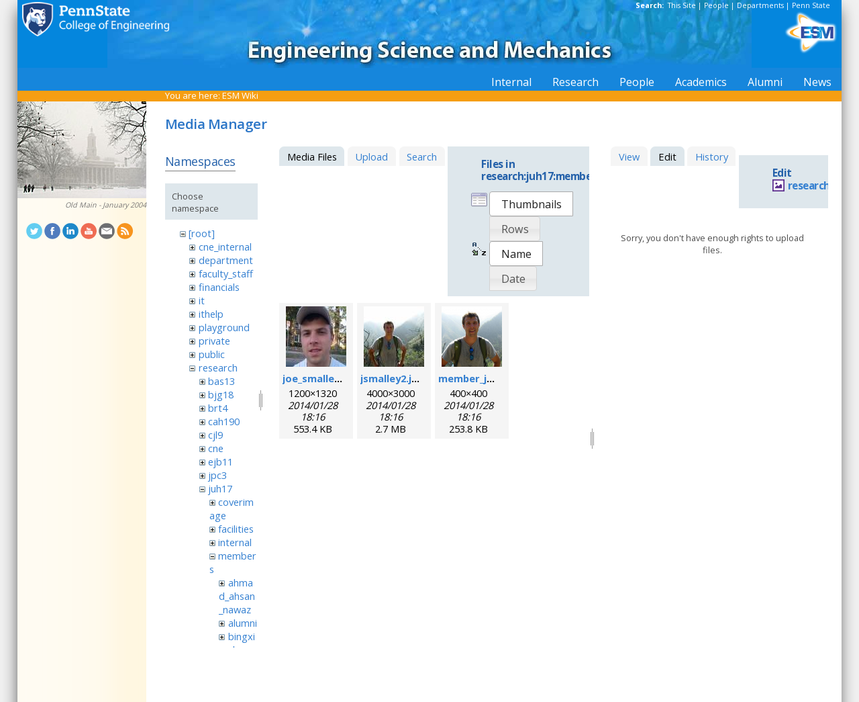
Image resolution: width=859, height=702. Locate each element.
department (226, 260)
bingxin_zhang (237, 642)
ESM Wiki (240, 95)
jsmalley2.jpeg (395, 378)
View (629, 156)
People (716, 5)
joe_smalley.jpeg (323, 378)
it (202, 300)
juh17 (220, 488)
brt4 (218, 407)
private (214, 340)
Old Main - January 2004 (105, 205)
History (711, 156)
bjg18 (221, 394)
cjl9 (215, 434)
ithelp (211, 313)
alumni (242, 622)
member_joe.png (479, 378)
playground (224, 327)
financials (219, 287)
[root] (202, 233)
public (212, 354)
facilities (236, 528)
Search (422, 156)
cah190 (224, 421)
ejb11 (220, 461)
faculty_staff (226, 273)
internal (235, 542)
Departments (760, 5)
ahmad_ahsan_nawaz (237, 596)
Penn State (811, 5)
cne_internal (225, 246)
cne (215, 448)
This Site (682, 5)
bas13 (221, 381)
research (218, 367)
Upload (371, 156)
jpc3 (217, 475)
